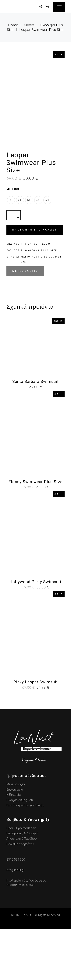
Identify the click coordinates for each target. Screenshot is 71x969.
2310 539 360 (15, 899)
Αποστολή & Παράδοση (22, 878)
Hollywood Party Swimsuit (35, 621)
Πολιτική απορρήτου (20, 883)
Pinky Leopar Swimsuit (35, 721)
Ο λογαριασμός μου (19, 839)
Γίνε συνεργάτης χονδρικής (25, 845)
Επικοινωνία (14, 829)
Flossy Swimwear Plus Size (35, 521)
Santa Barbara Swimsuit (35, 421)
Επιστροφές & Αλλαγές (22, 873)
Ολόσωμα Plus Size (41, 290)
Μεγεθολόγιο (25, 310)
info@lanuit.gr (15, 909)
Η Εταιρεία (13, 834)
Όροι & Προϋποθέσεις (21, 868)
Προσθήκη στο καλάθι (34, 269)
